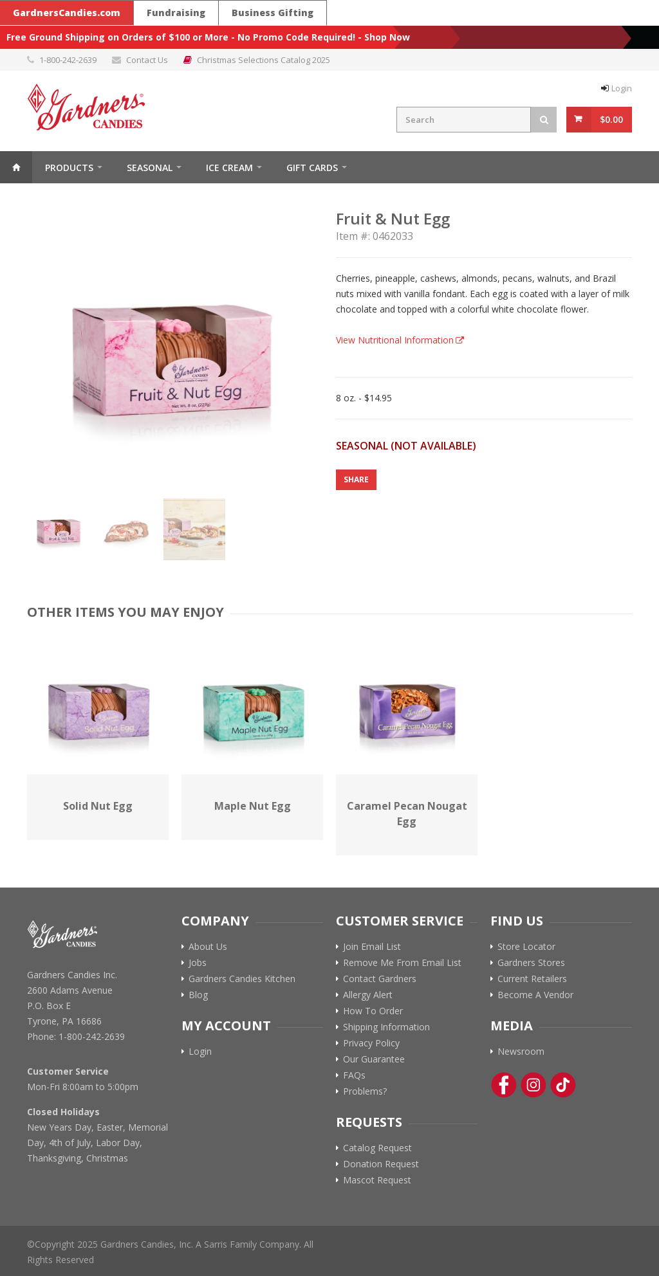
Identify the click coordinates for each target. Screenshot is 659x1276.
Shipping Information (386, 1027)
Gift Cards (312, 167)
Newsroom (520, 1051)
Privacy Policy (371, 1043)
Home (16, 167)
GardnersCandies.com (66, 12)
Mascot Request (377, 1180)
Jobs (198, 963)
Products (69, 167)
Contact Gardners (379, 979)
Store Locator (526, 946)
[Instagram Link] (533, 1084)
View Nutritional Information (395, 340)
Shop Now (387, 37)
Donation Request (381, 1164)
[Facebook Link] (503, 1084)
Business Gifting (272, 12)
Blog (198, 995)
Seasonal (149, 167)
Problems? (365, 1091)
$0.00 (611, 119)
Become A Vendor (535, 995)
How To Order (373, 1011)
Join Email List (372, 946)
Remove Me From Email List (402, 963)
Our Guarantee (374, 1059)
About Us (208, 946)
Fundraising (176, 12)
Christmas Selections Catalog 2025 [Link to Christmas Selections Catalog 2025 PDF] (263, 60)
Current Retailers (532, 979)
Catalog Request (377, 1148)
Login (621, 88)
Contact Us (147, 60)
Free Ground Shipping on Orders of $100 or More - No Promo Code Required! (180, 37)
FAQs (354, 1075)
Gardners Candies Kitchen (242, 979)
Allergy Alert (368, 995)
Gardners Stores (531, 963)
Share (356, 479)
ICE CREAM (229, 167)
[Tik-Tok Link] (563, 1084)
